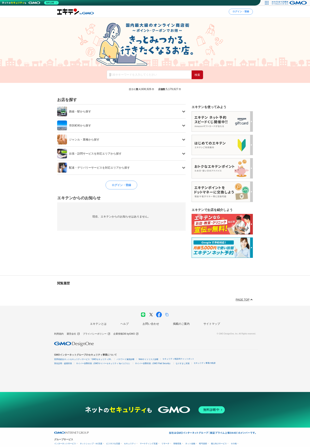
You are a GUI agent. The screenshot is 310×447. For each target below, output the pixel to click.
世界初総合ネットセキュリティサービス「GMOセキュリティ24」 (83, 359)
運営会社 (73, 333)
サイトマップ (211, 323)
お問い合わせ (151, 323)
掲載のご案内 (181, 323)
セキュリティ (130, 443)
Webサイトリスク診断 (148, 359)
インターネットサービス (65, 443)
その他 (234, 443)
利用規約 (59, 333)
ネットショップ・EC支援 (91, 443)
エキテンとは (98, 323)
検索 (197, 74)
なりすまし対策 (183, 363)
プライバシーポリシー (96, 333)
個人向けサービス (219, 443)
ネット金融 (190, 443)
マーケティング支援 (149, 443)
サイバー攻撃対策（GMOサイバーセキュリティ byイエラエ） (103, 363)
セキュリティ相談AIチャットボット (178, 359)
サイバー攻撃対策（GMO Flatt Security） (153, 363)
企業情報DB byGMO (126, 333)
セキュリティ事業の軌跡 (204, 363)
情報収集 (177, 443)
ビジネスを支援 (113, 443)
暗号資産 (203, 443)
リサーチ (165, 443)
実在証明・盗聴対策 (63, 363)
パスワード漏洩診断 (125, 359)
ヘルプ (124, 323)
